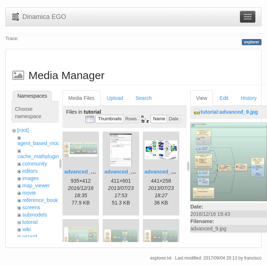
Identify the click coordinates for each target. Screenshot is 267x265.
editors (30, 171)
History (249, 98)
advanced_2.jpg (123, 172)
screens (31, 207)
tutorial (30, 222)
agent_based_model (41, 143)
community (34, 164)
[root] (23, 130)
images (30, 178)
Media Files (81, 98)
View (201, 98)
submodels (34, 215)
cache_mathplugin (38, 156)
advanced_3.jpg (164, 172)
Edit (224, 98)
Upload (115, 98)
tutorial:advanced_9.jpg (229, 112)
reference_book (40, 200)
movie (29, 193)
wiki (26, 229)
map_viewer (36, 185)
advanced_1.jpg (83, 172)
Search (144, 98)
